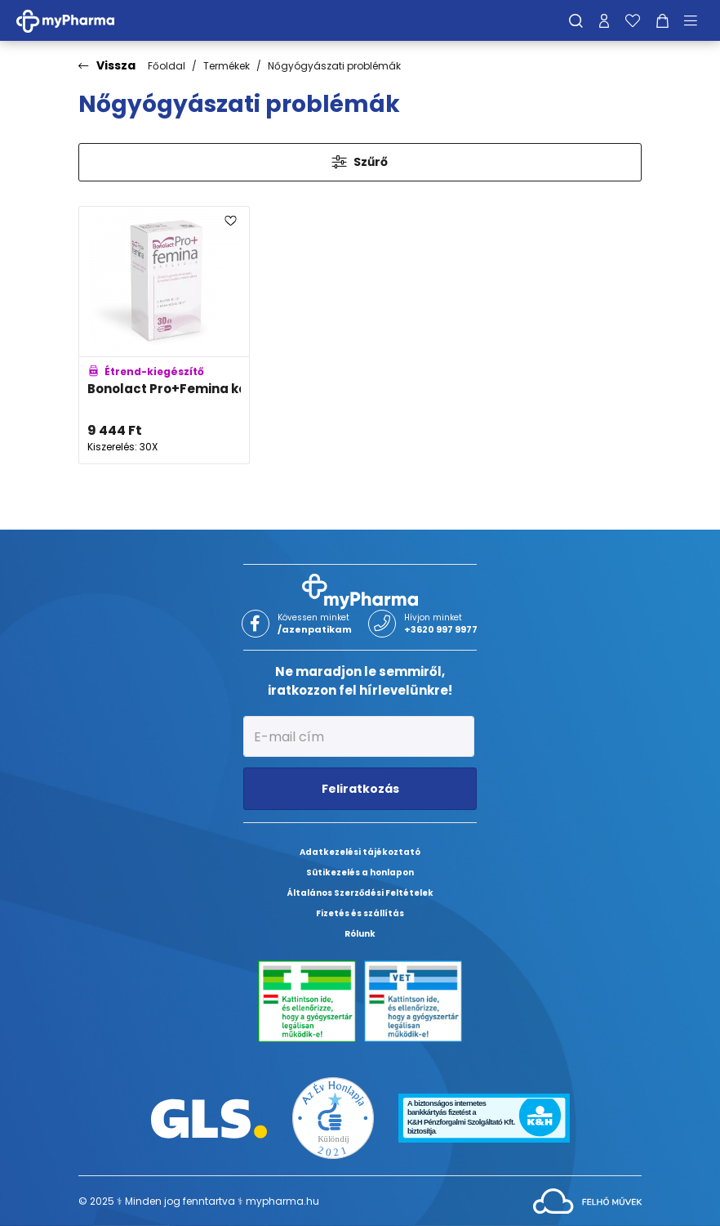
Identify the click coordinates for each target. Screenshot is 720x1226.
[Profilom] (604, 20)
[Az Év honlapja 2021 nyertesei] (333, 1117)
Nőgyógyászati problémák (334, 66)
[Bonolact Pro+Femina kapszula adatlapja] (164, 335)
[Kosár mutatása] (662, 20)
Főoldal (166, 66)
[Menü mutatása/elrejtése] (696, 20)
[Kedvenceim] (632, 20)
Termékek (226, 66)
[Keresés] (576, 20)
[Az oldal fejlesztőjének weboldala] (587, 1200)
